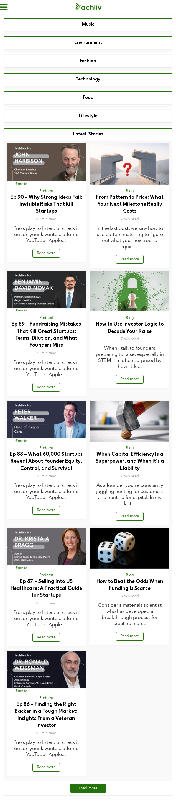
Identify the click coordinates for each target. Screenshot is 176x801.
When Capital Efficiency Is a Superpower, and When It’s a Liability (130, 461)
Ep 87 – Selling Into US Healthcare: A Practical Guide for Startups (46, 588)
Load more (88, 788)
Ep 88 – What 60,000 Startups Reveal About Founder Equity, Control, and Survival (46, 461)
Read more (46, 253)
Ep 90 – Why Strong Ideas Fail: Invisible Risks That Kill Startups (46, 204)
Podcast (46, 191)
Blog (130, 191)
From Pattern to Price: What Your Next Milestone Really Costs (130, 204)
